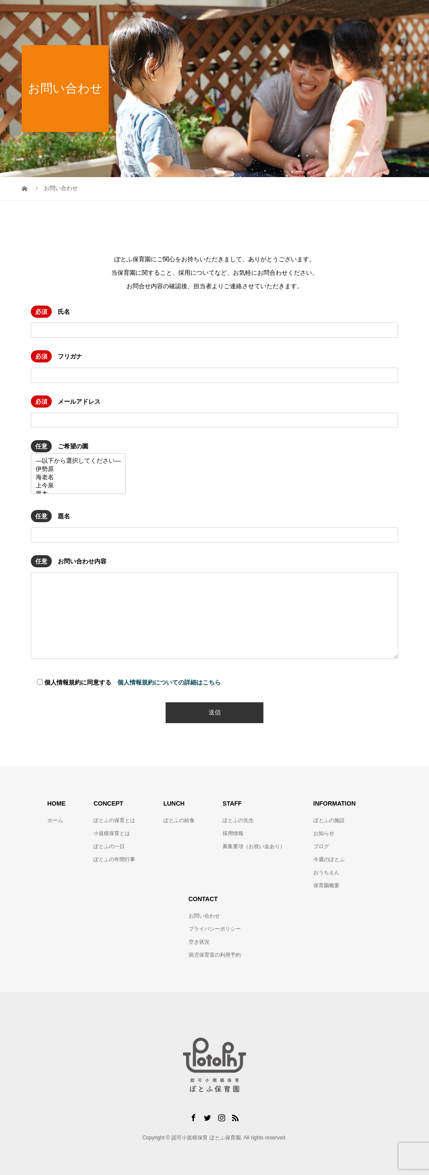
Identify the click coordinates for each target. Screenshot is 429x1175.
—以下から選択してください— (78, 461)
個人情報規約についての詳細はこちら (169, 682)
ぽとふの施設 (329, 820)
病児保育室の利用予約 (215, 955)
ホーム (55, 820)
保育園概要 (326, 885)
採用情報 (233, 833)
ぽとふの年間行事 (114, 859)
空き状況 (199, 942)
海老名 (78, 478)
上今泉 (78, 486)
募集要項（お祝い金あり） (254, 846)
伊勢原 (78, 469)
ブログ (321, 846)
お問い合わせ (204, 916)
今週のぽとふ (329, 859)
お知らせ (323, 833)
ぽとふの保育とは (114, 820)
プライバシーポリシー (215, 929)
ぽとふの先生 (238, 820)
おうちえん (326, 872)
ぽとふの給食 (179, 820)
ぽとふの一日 (109, 846)
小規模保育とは (111, 833)
